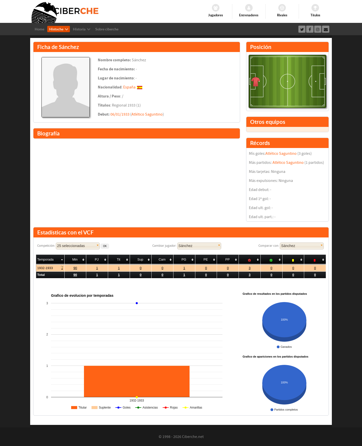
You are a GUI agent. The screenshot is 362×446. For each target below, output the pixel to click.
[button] (105, 246)
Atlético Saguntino (147, 114)
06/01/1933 (119, 114)
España (129, 87)
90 (75, 268)
